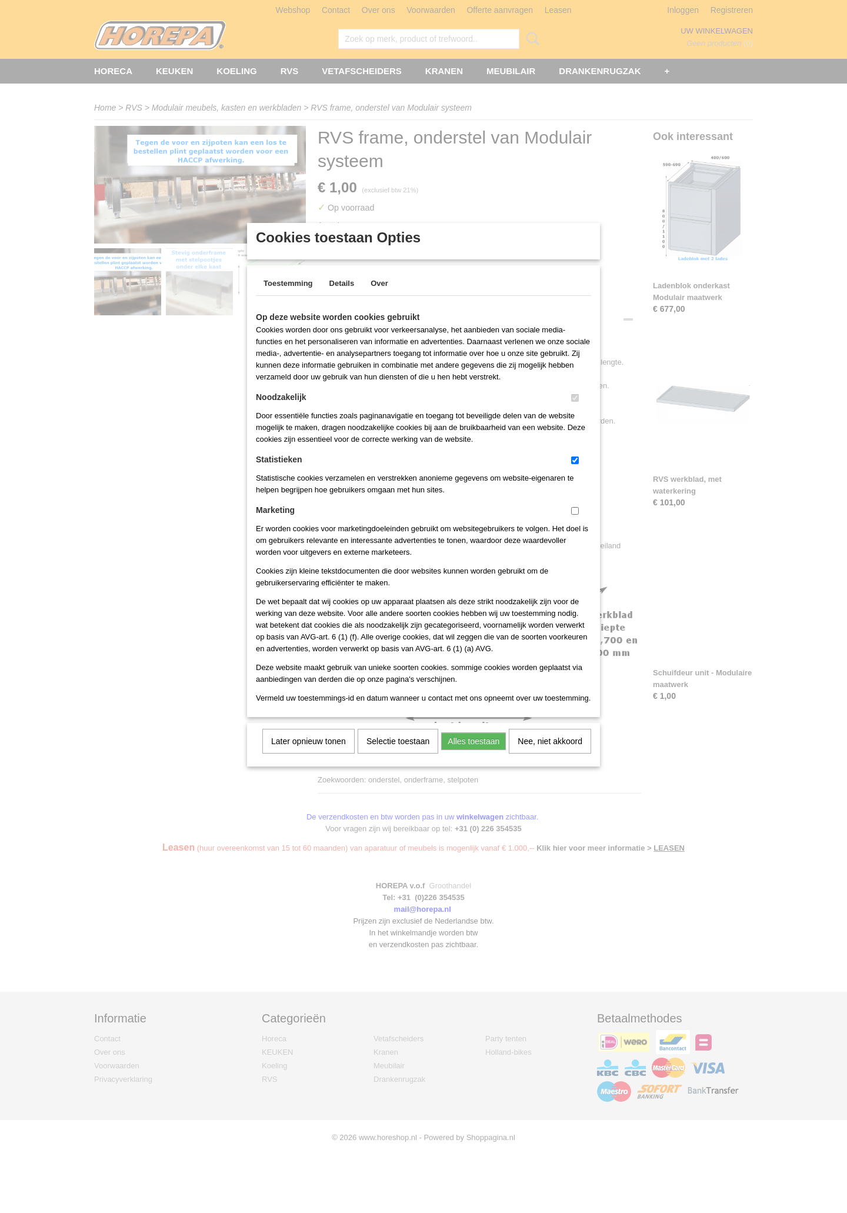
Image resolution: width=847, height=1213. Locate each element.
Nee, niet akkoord (550, 756)
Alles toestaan (473, 756)
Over (379, 298)
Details (342, 298)
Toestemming (288, 298)
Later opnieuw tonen (308, 756)
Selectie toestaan (397, 756)
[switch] (575, 413)
